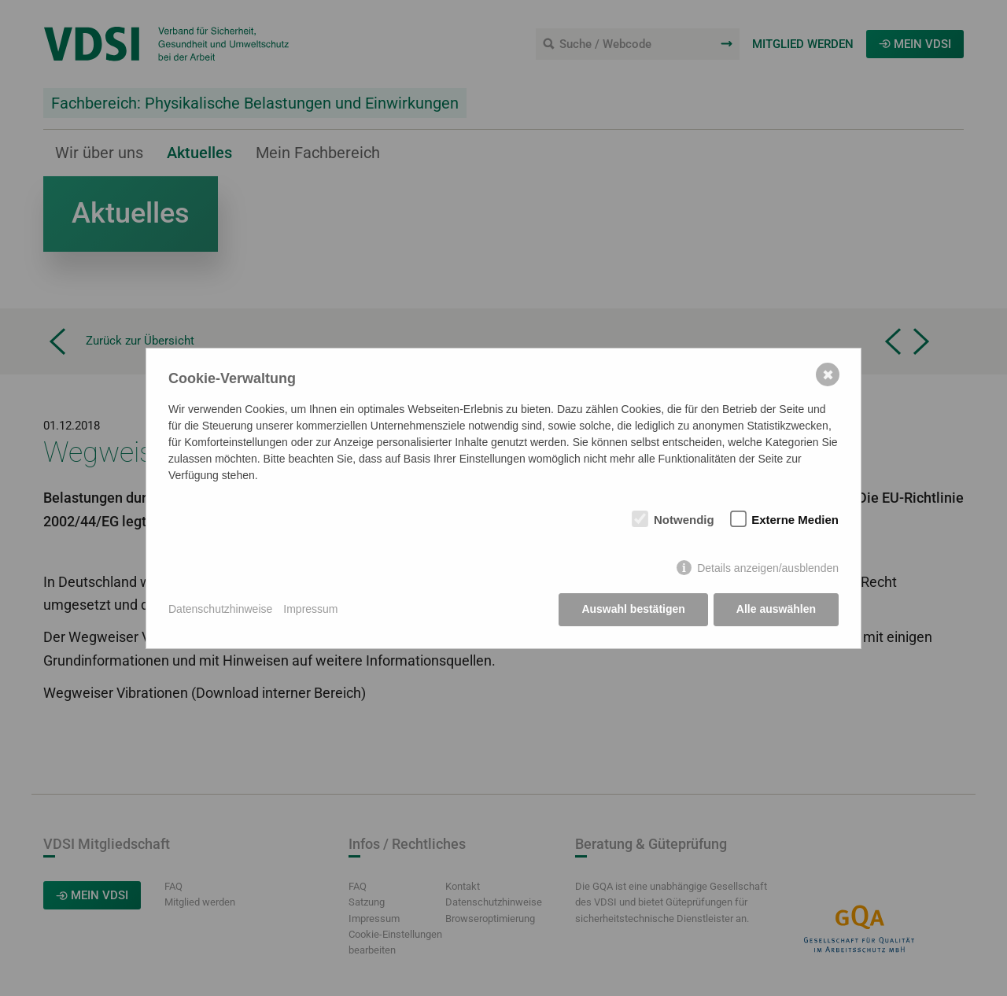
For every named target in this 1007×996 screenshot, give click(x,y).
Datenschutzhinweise (220, 609)
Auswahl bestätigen (632, 609)
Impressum (310, 609)
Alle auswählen (776, 609)
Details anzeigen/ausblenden (768, 568)
